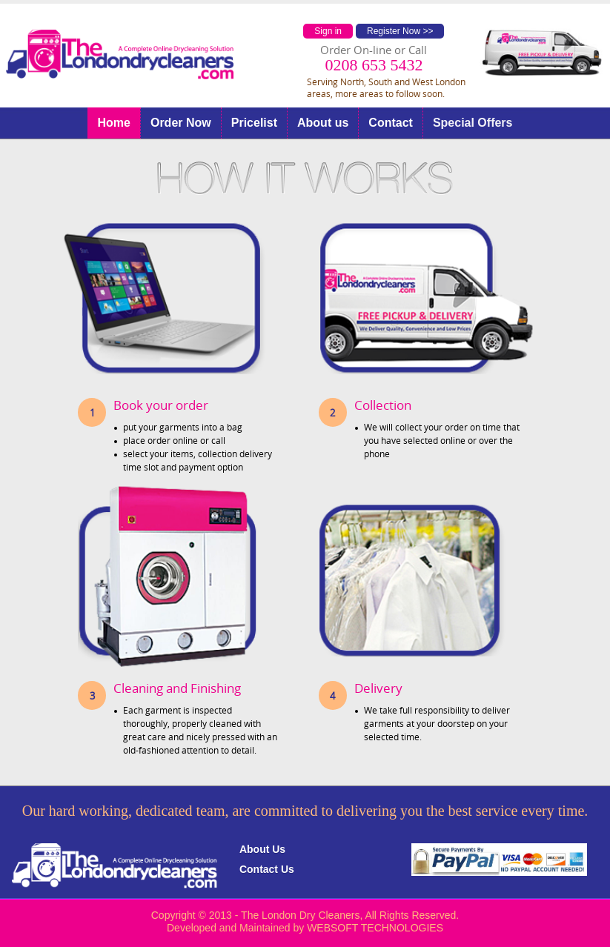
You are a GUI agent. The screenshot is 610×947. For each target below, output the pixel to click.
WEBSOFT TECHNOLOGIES (375, 928)
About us (322, 122)
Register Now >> (400, 31)
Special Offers (473, 122)
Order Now (180, 122)
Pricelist (254, 122)
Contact (390, 122)
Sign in (328, 31)
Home (113, 122)
